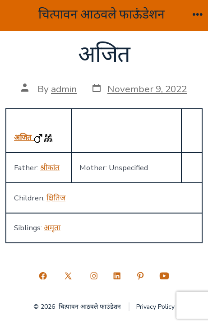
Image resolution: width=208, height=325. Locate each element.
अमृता (52, 228)
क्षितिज (55, 198)
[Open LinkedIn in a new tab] (117, 276)
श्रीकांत (50, 167)
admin (64, 89)
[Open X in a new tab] (68, 276)
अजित (24, 137)
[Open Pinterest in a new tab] (140, 276)
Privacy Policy (155, 306)
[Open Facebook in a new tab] (43, 276)
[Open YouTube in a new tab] (164, 276)
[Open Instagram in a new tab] (94, 276)
